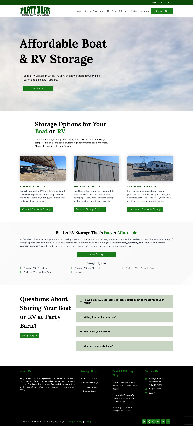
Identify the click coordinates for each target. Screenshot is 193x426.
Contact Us (162, 10)
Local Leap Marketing (73, 421)
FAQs (169, 2)
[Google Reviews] (163, 421)
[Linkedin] (168, 421)
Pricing (133, 11)
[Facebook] (144, 421)
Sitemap (88, 421)
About (154, 2)
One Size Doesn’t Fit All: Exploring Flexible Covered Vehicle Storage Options (126, 385)
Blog (161, 2)
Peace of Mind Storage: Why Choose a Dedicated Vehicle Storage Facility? (124, 398)
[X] (149, 421)
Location (144, 11)
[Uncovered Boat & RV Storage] (150, 184)
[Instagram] (153, 421)
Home (79, 11)
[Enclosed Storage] (96, 184)
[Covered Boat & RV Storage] (43, 184)
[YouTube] (158, 421)
